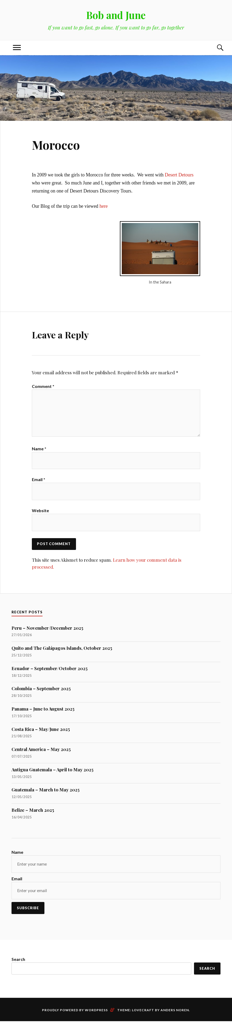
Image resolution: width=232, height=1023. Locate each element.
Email (38, 480)
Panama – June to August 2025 (43, 710)
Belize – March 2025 (33, 811)
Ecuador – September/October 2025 (50, 670)
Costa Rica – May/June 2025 (41, 731)
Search (18, 960)
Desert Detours (179, 175)
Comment (43, 386)
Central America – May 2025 (41, 751)
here (104, 206)
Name (39, 449)
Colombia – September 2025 (41, 690)
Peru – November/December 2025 (47, 629)
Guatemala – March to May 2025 (45, 791)
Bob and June (116, 15)
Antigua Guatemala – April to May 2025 (52, 771)
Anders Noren (175, 1012)
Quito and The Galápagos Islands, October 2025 (62, 649)
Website (40, 511)
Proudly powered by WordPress (75, 1012)
